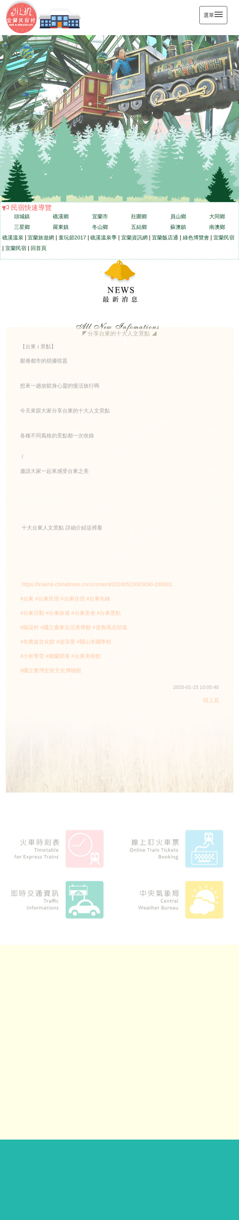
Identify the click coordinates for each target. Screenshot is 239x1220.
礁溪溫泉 (12, 237)
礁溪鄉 (61, 216)
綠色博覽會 (196, 237)
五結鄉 (139, 227)
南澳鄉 (217, 227)
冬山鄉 (100, 227)
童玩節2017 (72, 237)
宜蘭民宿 (223, 237)
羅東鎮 (61, 227)
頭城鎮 (22, 216)
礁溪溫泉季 (103, 237)
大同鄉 (217, 216)
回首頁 (38, 248)
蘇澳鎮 (178, 227)
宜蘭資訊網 (134, 237)
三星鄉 (22, 227)
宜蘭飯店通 (165, 237)
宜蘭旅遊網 (41, 237)
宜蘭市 (100, 216)
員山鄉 (178, 216)
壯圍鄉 (139, 216)
